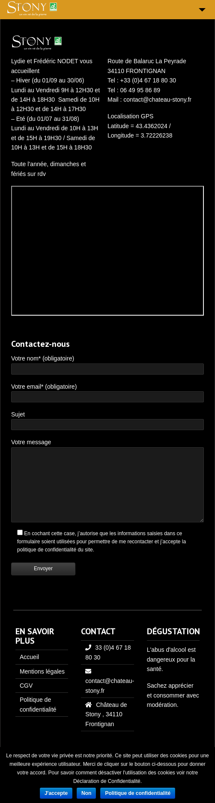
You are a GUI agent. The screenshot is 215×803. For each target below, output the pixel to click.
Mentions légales (42, 671)
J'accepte (56, 793)
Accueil (29, 657)
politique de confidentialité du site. (55, 550)
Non (86, 793)
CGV (26, 685)
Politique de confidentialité (137, 793)
